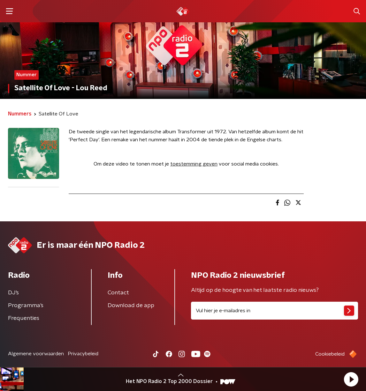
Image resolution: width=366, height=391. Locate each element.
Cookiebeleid (330, 354)
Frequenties (23, 318)
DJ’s (13, 293)
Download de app (131, 305)
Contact (118, 293)
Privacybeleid (83, 353)
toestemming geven (193, 163)
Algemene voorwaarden (36, 353)
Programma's (25, 305)
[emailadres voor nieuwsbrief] (274, 311)
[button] (351, 379)
